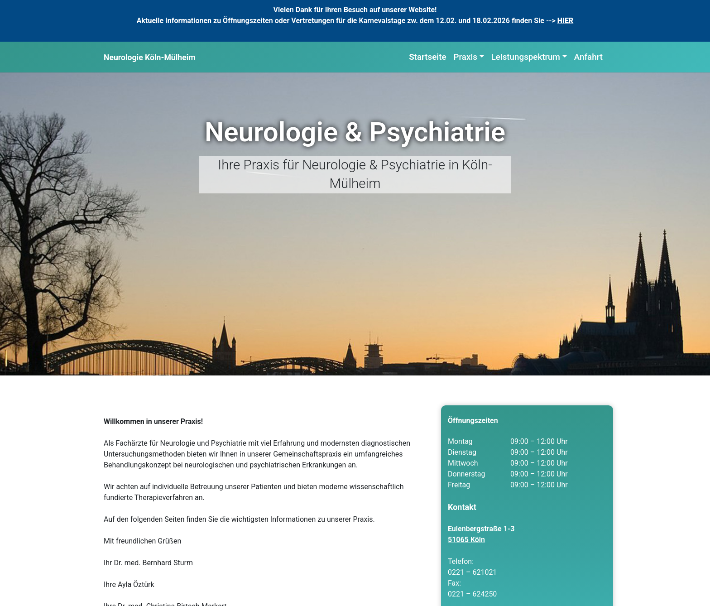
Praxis (465, 57)
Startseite (427, 57)
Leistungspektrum (525, 57)
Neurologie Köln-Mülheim (150, 57)
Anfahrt (588, 57)
